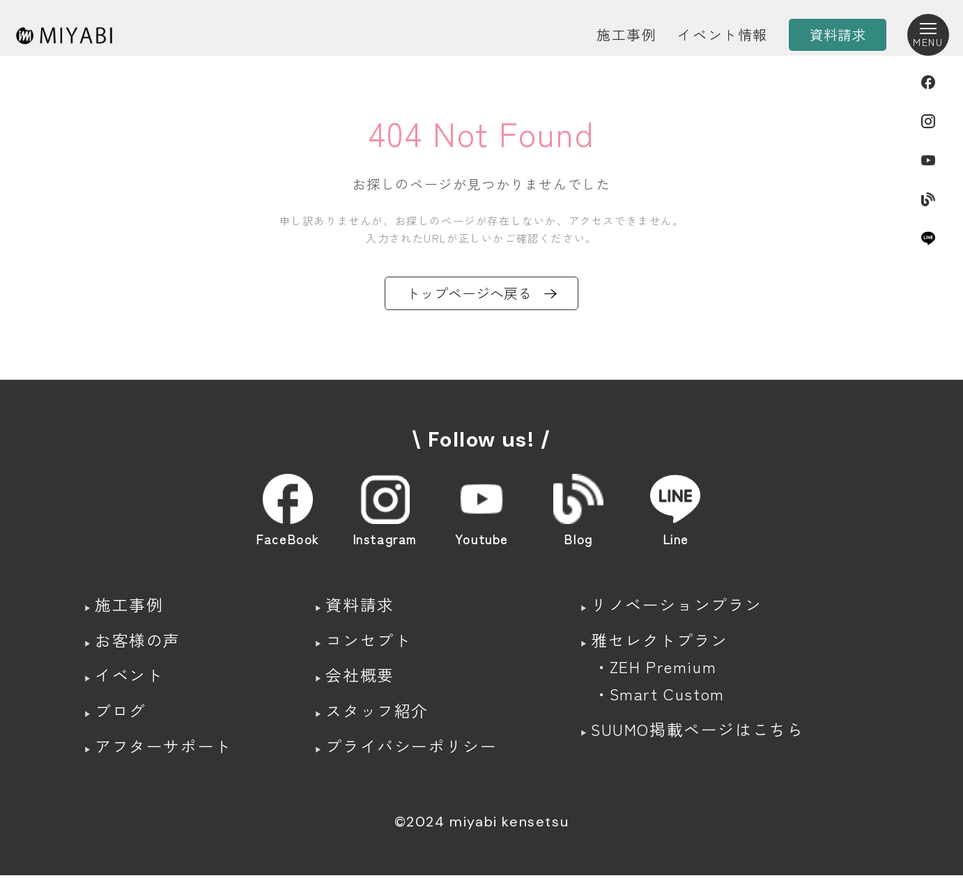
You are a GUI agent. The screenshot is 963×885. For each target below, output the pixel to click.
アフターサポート (166, 755)
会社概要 (358, 681)
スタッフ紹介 (377, 718)
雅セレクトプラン (659, 644)
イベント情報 (722, 34)
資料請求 (358, 607)
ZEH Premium (663, 673)
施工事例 (626, 34)
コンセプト (368, 644)
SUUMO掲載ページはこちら (699, 738)
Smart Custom (666, 701)
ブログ (121, 718)
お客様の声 (139, 644)
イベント (130, 681)
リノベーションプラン (677, 607)
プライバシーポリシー (412, 755)
